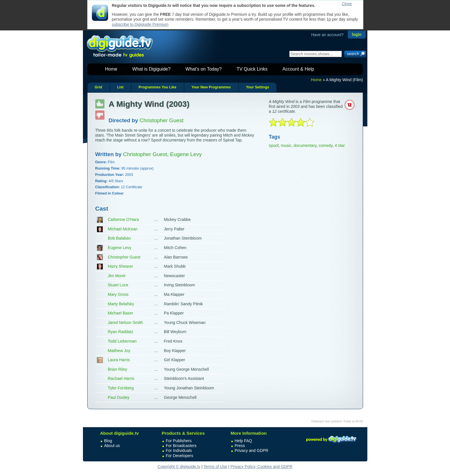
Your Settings (257, 87)
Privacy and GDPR (251, 450)
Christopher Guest (124, 257)
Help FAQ (243, 440)
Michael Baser (120, 313)
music (286, 145)
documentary (305, 145)
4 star (340, 145)
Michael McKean (123, 229)
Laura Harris (119, 360)
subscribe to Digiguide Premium (140, 24)
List (120, 87)
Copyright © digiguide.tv (179, 466)
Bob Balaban (119, 238)
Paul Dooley (119, 397)
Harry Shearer (120, 266)
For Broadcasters (181, 445)
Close (347, 3)
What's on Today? (203, 69)
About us (112, 445)
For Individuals (179, 450)
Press (240, 445)
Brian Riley (117, 369)
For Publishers (179, 440)
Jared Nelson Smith (125, 322)
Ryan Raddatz (120, 331)
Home (111, 69)
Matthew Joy (119, 350)
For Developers (179, 455)
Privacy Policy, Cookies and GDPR (261, 466)
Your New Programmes (211, 87)
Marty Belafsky (121, 304)
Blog (108, 440)
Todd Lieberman (122, 341)
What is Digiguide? (151, 69)
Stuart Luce (118, 285)
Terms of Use (215, 466)
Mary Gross (118, 294)
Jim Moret (116, 275)
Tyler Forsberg (121, 388)
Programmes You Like (157, 87)
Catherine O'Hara (123, 219)
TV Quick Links (251, 69)
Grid (98, 87)
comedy (326, 145)
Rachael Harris (121, 378)
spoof (274, 145)
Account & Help (298, 69)
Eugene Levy (119, 247)
